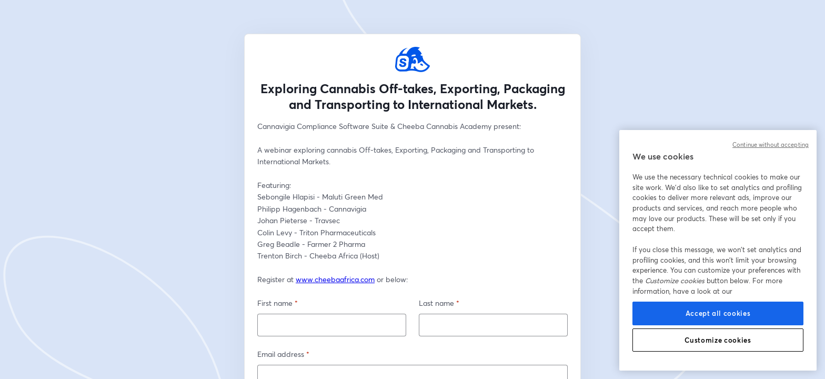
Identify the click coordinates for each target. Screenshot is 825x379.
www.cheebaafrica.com (335, 279)
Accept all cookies (718, 313)
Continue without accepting (770, 144)
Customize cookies (718, 340)
